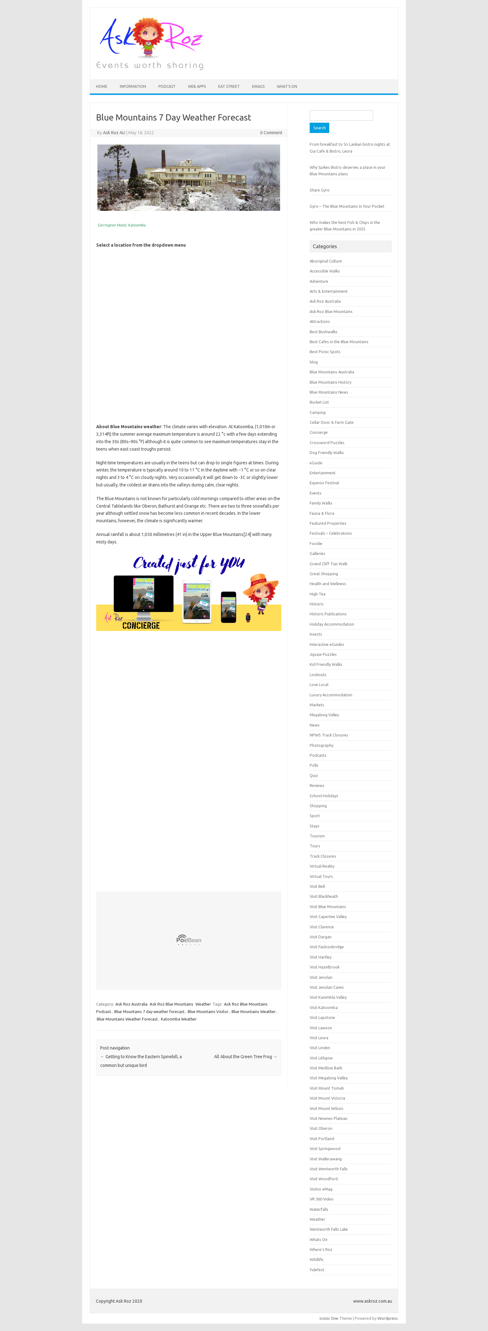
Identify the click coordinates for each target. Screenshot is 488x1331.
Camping (318, 412)
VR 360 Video (322, 1199)
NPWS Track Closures (329, 735)
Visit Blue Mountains (328, 906)
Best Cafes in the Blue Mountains (339, 341)
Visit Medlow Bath (326, 1068)
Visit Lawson (321, 1027)
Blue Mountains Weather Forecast (127, 1019)
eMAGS (258, 86)
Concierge (319, 432)
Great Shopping (324, 573)
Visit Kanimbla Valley (328, 997)
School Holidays (324, 795)
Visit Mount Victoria (327, 1098)
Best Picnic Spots (325, 351)
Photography (321, 745)
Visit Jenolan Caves (327, 987)
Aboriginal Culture (326, 261)
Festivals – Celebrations (331, 533)
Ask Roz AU (114, 132)
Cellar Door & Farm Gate (332, 422)
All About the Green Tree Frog (245, 1056)
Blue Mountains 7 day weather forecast (149, 1011)
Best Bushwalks (323, 331)
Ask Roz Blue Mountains (171, 1004)
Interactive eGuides (327, 644)
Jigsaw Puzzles (323, 654)
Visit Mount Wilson (326, 1108)
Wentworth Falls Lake (329, 1229)
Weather (203, 1004)
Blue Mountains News (329, 392)
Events (315, 493)
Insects (316, 634)
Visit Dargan (320, 937)
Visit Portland (322, 1138)
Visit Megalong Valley (329, 1078)
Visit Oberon (321, 1128)
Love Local (319, 684)
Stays (314, 826)
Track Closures (323, 856)
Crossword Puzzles (327, 442)
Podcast (167, 86)
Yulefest (317, 1269)
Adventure (319, 281)
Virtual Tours (321, 876)
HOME (101, 86)
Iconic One (329, 1318)
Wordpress (388, 1318)
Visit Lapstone (322, 1017)
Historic (317, 604)
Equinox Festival (324, 483)
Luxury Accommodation (331, 695)
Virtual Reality (322, 866)
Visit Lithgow (321, 1058)
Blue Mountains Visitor (208, 1011)
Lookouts (318, 674)
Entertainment (323, 473)
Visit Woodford (324, 1179)
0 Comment (271, 132)
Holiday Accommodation (332, 624)
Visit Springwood (325, 1148)
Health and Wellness (328, 583)
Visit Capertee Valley (328, 916)
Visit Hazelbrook (325, 967)
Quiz (314, 775)
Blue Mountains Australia (332, 372)
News (315, 725)
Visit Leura (319, 1037)
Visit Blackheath (324, 896)
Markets (317, 705)
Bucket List (319, 402)
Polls (314, 765)
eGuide (316, 463)
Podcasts (318, 755)
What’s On (287, 86)
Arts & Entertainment (329, 291)
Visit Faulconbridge (327, 947)
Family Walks (321, 503)
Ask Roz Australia (131, 1004)
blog (314, 362)
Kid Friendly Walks (326, 664)
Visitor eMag (321, 1189)
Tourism (317, 836)
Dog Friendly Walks (327, 452)
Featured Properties (328, 523)
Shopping (318, 805)
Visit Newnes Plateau (328, 1118)
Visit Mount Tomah (327, 1088)
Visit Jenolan (321, 977)
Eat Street (229, 86)
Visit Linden (320, 1047)
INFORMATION (133, 86)
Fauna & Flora (322, 513)
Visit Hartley (320, 957)
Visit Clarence (322, 927)
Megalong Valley (324, 715)
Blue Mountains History (330, 382)
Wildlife (316, 1259)
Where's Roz (321, 1249)
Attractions (320, 321)
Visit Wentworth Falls (329, 1169)
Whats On (318, 1239)
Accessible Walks (325, 271)
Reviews (317, 785)
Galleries (317, 553)
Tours (315, 846)
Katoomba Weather (179, 1019)
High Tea (318, 594)
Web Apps (197, 86)
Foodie (316, 543)
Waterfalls (319, 1209)
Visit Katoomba (324, 1007)
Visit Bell (317, 886)
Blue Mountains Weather (254, 1011)
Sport (315, 815)
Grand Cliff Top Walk (328, 563)
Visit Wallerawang (326, 1159)
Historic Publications (328, 614)
